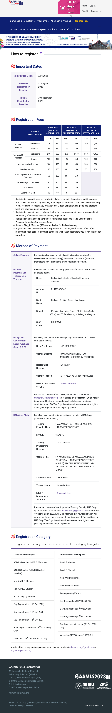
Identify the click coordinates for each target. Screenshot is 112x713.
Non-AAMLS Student (23, 589)
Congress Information (21, 21)
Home (84, 5)
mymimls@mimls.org (21, 650)
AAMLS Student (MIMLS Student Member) (29, 572)
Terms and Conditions (93, 705)
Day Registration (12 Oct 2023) (29, 619)
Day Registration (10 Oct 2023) (29, 604)
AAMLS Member (68, 562)
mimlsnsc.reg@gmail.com (46, 398)
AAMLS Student (67, 570)
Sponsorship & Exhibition (42, 29)
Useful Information (69, 29)
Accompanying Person (24, 596)
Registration (81, 21)
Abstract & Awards (61, 21)
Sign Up (85, 11)
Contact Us (96, 11)
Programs (42, 21)
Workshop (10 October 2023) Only (30, 638)
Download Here (68, 383)
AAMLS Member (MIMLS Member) (30, 562)
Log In (93, 5)
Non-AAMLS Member (24, 581)
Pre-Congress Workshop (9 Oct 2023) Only (32, 629)
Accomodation (18, 29)
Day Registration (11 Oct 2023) (29, 611)
